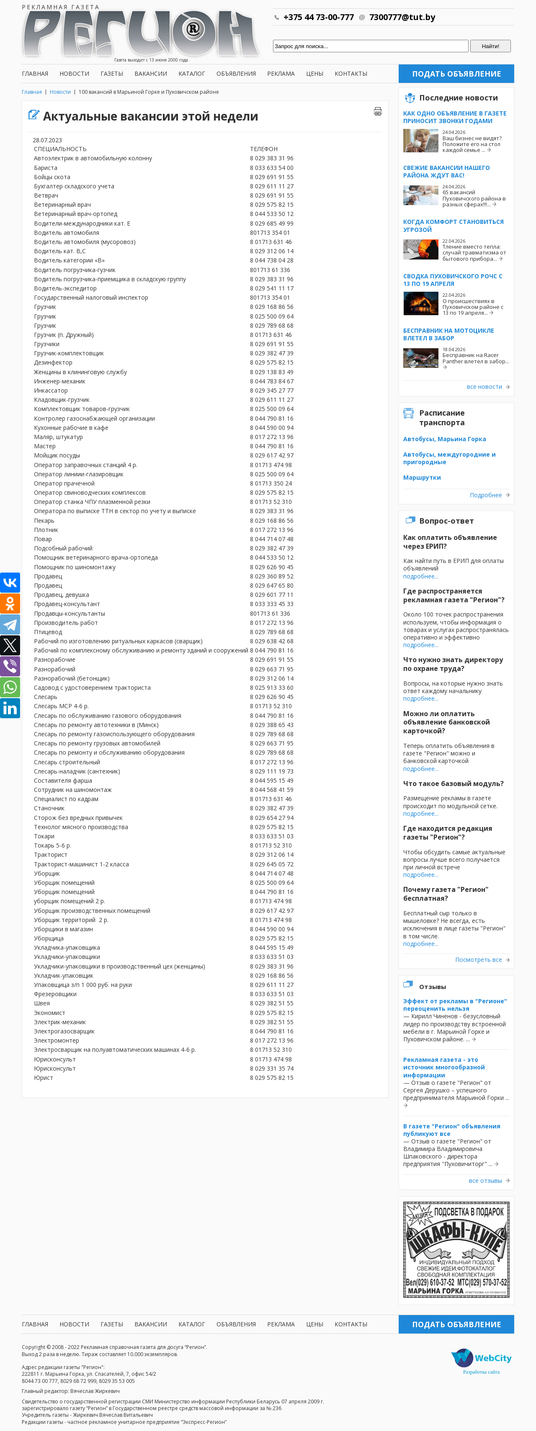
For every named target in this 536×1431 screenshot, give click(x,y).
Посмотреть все (478, 959)
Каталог (191, 73)
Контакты (351, 73)
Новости (74, 73)
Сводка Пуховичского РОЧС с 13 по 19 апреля (452, 280)
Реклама (281, 73)
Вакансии (150, 73)
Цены (314, 73)
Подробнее (486, 495)
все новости (484, 387)
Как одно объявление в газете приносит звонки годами (455, 117)
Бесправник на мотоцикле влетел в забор (448, 334)
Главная (35, 73)
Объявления (236, 73)
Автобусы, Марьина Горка (444, 439)
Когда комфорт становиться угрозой (453, 225)
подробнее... (420, 576)
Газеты (111, 73)
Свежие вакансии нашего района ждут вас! (446, 171)
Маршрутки (422, 477)
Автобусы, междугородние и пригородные (449, 458)
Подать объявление (456, 74)
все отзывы (485, 1180)
